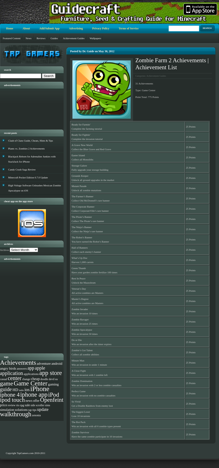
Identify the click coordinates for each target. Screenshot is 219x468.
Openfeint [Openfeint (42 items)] (51, 400)
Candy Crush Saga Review (22, 169)
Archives (4, 250)
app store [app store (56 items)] (50, 372)
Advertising (76, 28)
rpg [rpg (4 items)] (22, 405)
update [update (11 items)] (42, 409)
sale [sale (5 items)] (27, 405)
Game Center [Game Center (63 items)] (31, 383)
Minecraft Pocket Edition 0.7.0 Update (28, 177)
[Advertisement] (28, 107)
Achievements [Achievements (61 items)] (18, 362)
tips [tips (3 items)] (34, 410)
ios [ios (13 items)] (27, 389)
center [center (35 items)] (14, 378)
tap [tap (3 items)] (30, 410)
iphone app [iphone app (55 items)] (34, 394)
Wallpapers (95, 38)
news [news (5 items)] (28, 400)
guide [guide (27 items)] (6, 389)
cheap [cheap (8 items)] (35, 379)
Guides (54, 38)
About (26, 28)
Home (9, 28)
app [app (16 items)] (30, 368)
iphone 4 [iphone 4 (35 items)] (10, 395)
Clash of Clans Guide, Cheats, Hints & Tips (30, 140)
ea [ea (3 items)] (56, 379)
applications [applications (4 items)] (31, 374)
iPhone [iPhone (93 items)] (39, 388)
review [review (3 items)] (11, 405)
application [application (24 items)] (11, 373)
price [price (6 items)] (3, 405)
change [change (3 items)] (26, 379)
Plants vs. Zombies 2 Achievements (26, 148)
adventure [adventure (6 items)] (44, 363)
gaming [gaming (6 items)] (53, 384)
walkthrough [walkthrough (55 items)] (15, 414)
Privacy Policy (101, 28)
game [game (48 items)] (6, 383)
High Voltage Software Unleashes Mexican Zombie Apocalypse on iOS (34, 188)
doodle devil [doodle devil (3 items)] (47, 379)
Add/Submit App (49, 28)
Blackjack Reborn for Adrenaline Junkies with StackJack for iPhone (32, 159)
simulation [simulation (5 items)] (7, 410)
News (28, 38)
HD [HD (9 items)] (15, 390)
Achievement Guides (74, 38)
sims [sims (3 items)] (47, 405)
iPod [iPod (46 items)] (53, 394)
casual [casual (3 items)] (3, 379)
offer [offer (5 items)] (36, 400)
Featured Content (12, 38)
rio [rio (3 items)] (17, 405)
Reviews (41, 38)
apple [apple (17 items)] (40, 368)
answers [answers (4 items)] (22, 368)
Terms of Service (129, 28)
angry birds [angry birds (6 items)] (8, 368)
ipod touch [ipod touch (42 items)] (12, 400)
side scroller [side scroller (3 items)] (37, 405)
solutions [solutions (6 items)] (21, 410)
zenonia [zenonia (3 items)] (36, 415)
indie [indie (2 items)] (21, 390)
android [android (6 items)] (56, 363)
